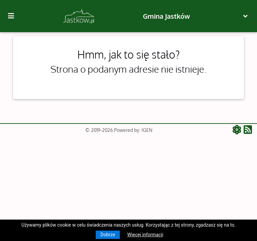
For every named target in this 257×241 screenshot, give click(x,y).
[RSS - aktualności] (248, 130)
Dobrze (107, 234)
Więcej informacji (145, 234)
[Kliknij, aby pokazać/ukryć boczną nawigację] (13, 16)
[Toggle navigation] (245, 16)
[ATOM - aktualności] (238, 130)
